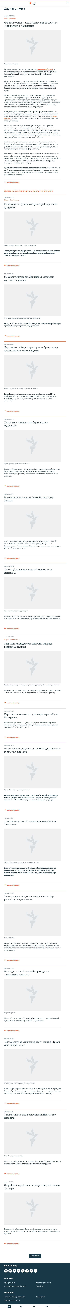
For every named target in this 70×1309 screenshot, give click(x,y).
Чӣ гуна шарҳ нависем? (43, 1283)
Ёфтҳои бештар (35, 1256)
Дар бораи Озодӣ (9, 1283)
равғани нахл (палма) (45, 69)
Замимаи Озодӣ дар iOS (12, 1300)
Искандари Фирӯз (10, 18)
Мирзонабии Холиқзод (11, 200)
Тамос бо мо (39, 1286)
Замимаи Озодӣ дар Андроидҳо (14, 1297)
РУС (47, 1306)
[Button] (11, 182)
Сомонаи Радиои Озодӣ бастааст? (15, 1286)
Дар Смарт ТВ (40, 1297)
